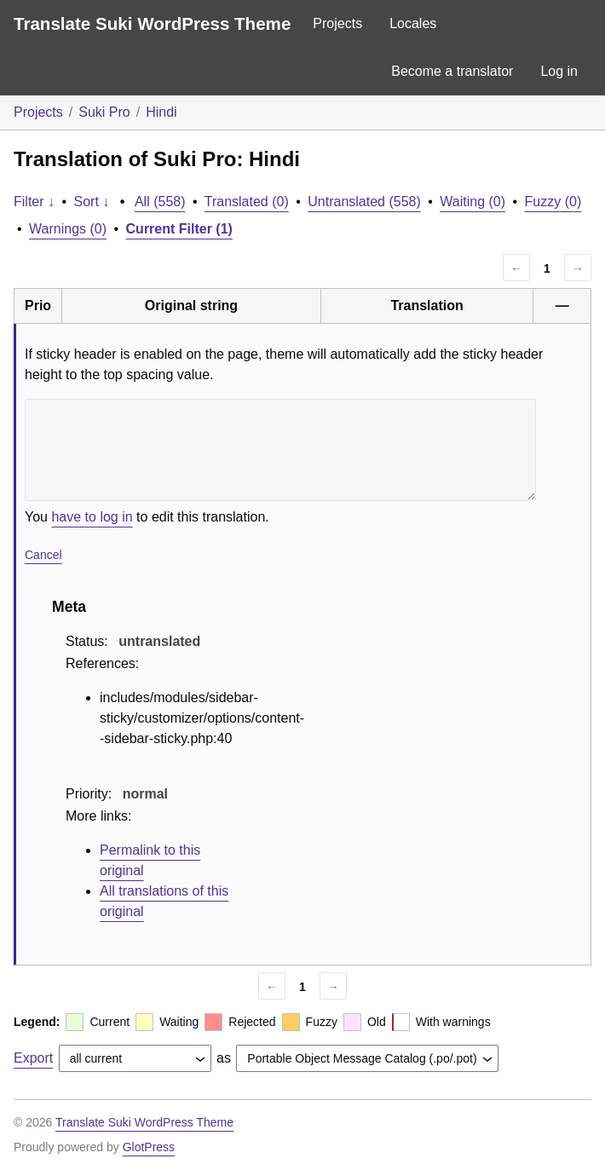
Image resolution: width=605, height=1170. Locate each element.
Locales (412, 23)
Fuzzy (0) (553, 201)
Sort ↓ (92, 201)
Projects (337, 23)
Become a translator (452, 71)
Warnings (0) (68, 229)
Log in (559, 71)
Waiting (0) (472, 201)
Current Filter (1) (179, 229)
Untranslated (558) (364, 201)
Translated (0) (247, 201)
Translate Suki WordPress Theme (152, 23)
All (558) (160, 201)
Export (33, 1058)
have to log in (91, 517)
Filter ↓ (34, 201)
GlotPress (149, 1147)
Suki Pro (104, 112)
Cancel (43, 555)
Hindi (161, 112)
